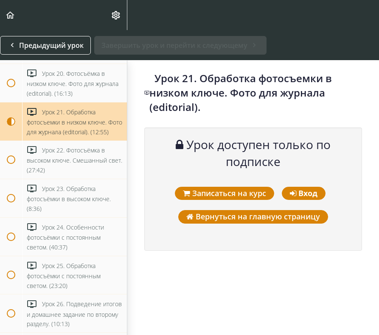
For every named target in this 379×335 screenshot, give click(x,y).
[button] (10, 15)
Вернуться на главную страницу (253, 216)
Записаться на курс (224, 193)
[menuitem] (116, 15)
